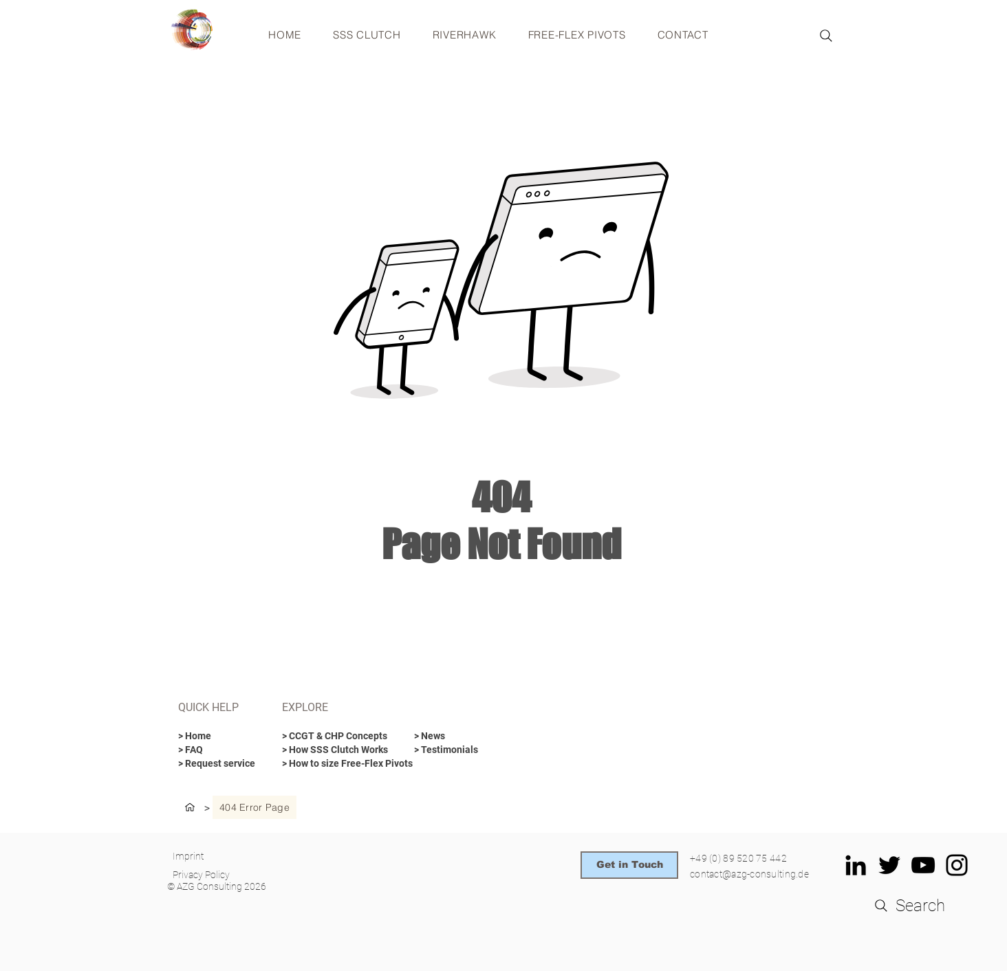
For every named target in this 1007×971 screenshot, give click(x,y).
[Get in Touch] (629, 865)
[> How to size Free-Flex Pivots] (347, 764)
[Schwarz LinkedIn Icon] (855, 865)
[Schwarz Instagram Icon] (956, 865)
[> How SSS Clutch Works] (335, 750)
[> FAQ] (214, 750)
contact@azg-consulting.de (749, 874)
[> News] (450, 736)
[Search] (826, 35)
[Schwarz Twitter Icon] (889, 865)
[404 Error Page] (254, 807)
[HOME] (190, 807)
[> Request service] (217, 764)
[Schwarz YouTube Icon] (923, 865)
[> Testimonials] (463, 750)
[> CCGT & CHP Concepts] (336, 736)
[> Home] (214, 736)
